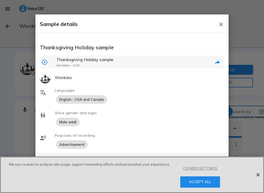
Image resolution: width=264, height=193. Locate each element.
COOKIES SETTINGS (200, 168)
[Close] (258, 175)
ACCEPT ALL (200, 182)
